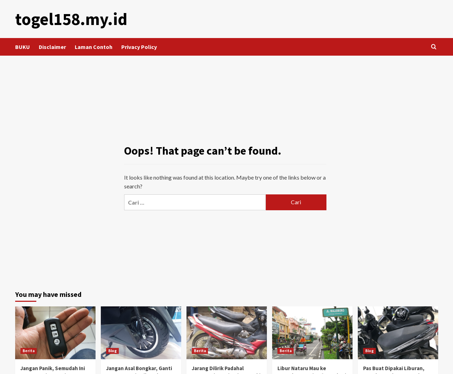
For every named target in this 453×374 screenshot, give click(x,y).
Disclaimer (52, 46)
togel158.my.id (71, 19)
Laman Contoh (93, 46)
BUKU (22, 46)
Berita (29, 350)
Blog (112, 350)
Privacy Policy (139, 46)
